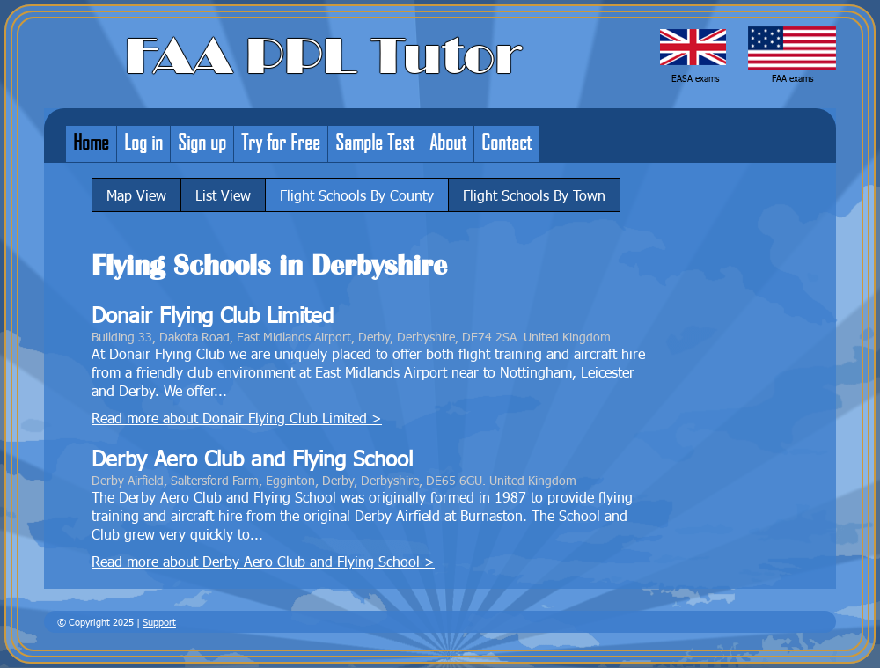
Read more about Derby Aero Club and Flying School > (263, 561)
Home (91, 141)
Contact (506, 141)
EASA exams (695, 78)
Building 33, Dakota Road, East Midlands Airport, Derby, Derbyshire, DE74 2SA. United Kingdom (351, 336)
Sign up (202, 141)
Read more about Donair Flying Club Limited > (237, 417)
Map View (136, 195)
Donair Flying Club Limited (213, 314)
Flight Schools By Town (534, 195)
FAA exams (792, 78)
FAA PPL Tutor (323, 56)
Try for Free (280, 141)
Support (159, 621)
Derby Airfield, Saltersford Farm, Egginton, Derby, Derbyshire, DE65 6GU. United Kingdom (334, 480)
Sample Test (374, 141)
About (447, 141)
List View (223, 195)
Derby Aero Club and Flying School (252, 458)
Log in (143, 141)
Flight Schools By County (357, 195)
